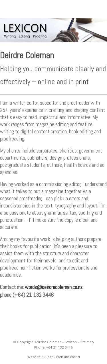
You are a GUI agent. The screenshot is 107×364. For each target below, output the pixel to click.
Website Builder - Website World (53, 357)
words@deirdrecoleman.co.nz (53, 287)
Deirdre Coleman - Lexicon (55, 342)
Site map (87, 342)
